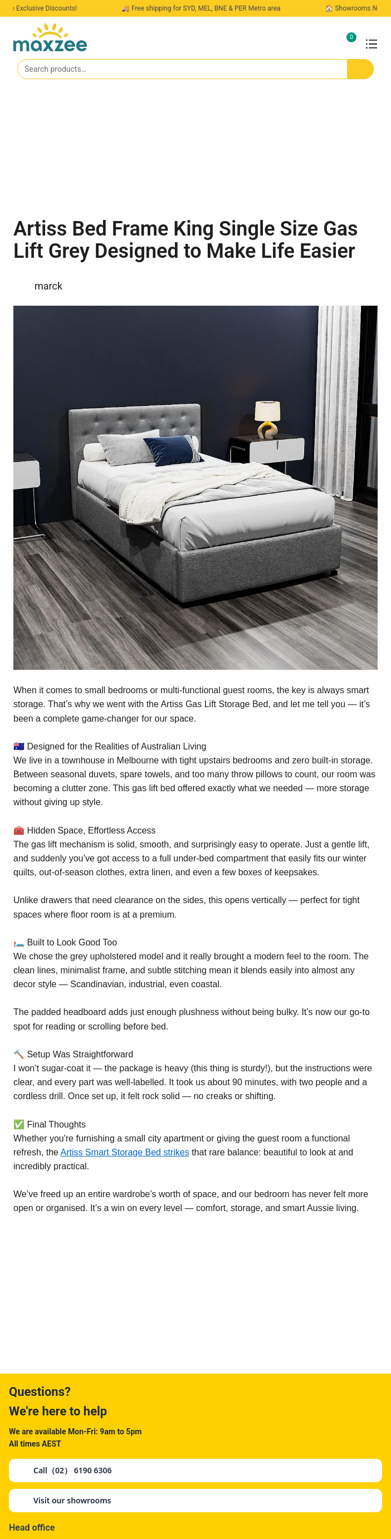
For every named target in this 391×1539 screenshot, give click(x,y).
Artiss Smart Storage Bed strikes (125, 1152)
